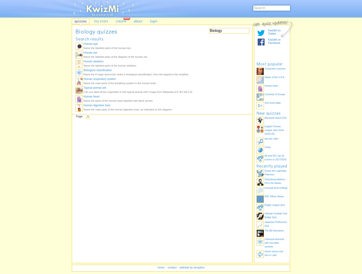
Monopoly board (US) (276, 118)
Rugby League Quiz (275, 205)
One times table (273, 103)
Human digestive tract (97, 105)
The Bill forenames (274, 230)
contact (172, 267)
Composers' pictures (275, 68)
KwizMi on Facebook (274, 41)
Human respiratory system (100, 79)
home (161, 267)
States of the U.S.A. (275, 77)
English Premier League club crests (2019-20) (274, 130)
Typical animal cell (95, 87)
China (268, 147)
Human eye (91, 44)
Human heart (92, 96)
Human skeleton (94, 61)
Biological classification (98, 70)
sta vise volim (271, 138)
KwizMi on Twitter (274, 32)
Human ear (90, 52)
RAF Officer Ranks (274, 196)
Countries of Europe (275, 94)
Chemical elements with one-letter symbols (274, 243)
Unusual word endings (276, 188)
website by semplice (192, 267)
